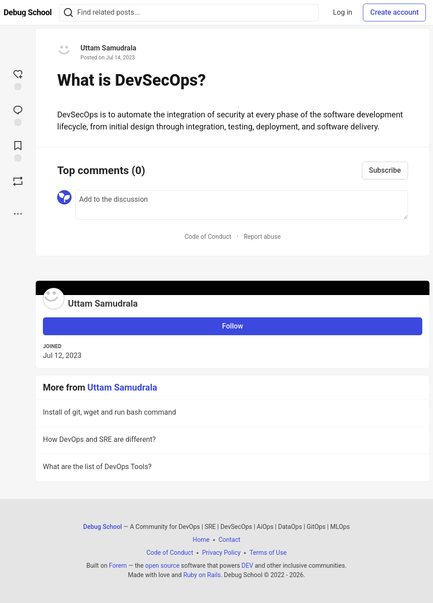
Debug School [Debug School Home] (102, 526)
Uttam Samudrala (108, 48)
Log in (342, 12)
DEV (247, 565)
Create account (394, 12)
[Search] (68, 12)
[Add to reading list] (18, 150)
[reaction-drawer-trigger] (17, 79)
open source (162, 565)
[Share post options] (18, 214)
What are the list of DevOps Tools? (231, 468)
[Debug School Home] (28, 12)
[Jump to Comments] (18, 114)
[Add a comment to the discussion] (242, 205)
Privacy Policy (221, 552)
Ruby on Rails (202, 574)
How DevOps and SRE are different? (231, 441)
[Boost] (18, 181)
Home (201, 539)
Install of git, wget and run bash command (231, 414)
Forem (118, 565)
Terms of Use (267, 552)
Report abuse (262, 236)
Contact (229, 539)
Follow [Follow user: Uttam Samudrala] (232, 326)
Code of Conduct (208, 236)
